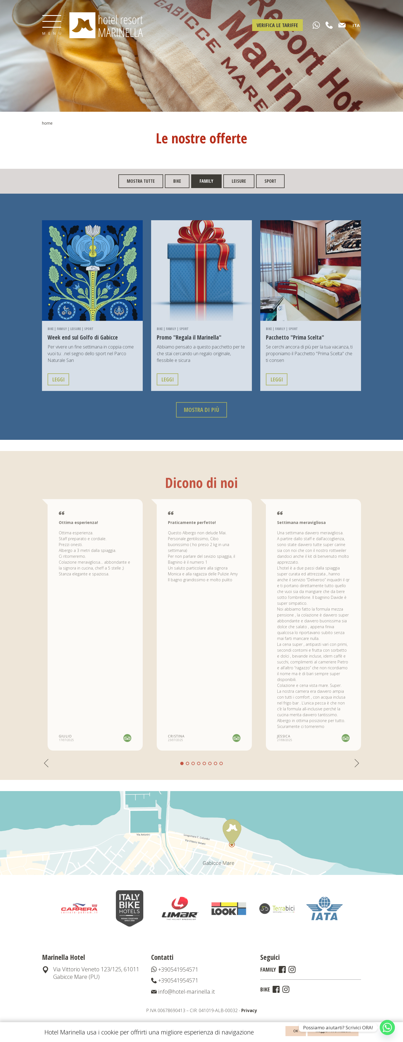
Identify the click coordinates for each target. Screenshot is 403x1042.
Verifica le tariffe (276, 25)
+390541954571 (174, 971)
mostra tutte (141, 181)
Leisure (239, 181)
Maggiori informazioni (335, 1032)
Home (47, 123)
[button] (187, 774)
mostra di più (201, 420)
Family (62, 338)
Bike (177, 181)
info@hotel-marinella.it (183, 993)
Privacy (249, 1012)
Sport (270, 181)
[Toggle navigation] (52, 25)
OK (302, 1032)
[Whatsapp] (387, 1027)
